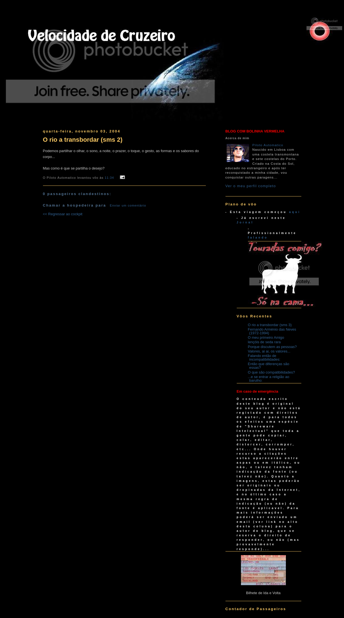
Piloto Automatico (267, 145)
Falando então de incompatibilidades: (264, 357)
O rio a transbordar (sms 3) (270, 325)
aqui (294, 212)
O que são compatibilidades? (271, 372)
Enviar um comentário (128, 205)
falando (258, 237)
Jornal (245, 222)
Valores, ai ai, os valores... (269, 351)
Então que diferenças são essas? (268, 366)
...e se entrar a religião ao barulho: (268, 379)
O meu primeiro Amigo (266, 337)
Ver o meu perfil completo (250, 186)
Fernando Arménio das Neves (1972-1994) (272, 331)
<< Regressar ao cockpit (63, 214)
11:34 (109, 177)
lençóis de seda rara (264, 342)
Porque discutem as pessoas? (272, 347)
